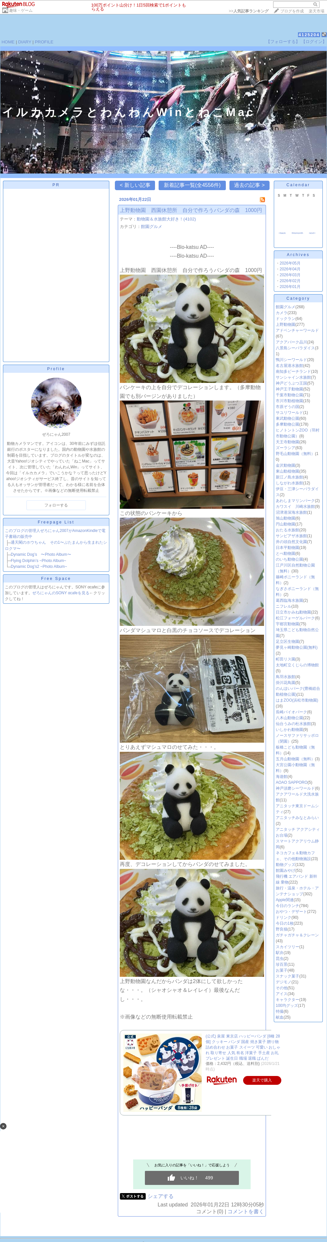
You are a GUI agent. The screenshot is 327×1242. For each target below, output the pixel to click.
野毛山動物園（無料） (295, 453)
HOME (8, 41)
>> (249, 11)
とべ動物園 (285, 553)
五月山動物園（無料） (295, 759)
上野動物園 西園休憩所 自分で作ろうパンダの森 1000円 (191, 210)
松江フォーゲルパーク (295, 618)
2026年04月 (290, 269)
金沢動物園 (285, 465)
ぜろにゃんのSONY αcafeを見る (60, 593)
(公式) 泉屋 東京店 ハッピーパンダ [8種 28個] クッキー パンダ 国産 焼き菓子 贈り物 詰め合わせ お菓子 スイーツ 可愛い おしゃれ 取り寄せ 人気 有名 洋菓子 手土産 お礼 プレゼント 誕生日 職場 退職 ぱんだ (243, 1047)
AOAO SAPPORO (291, 782)
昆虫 (280, 958)
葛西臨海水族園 (289, 600)
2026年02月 (290, 281)
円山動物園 (285, 524)
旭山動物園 (285, 518)
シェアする (161, 1196)
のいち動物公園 (289, 559)
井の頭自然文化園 (291, 541)
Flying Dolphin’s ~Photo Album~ (38, 560)
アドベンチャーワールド (297, 330)
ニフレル (283, 606)
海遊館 (282, 776)
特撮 (280, 1011)
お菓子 (282, 970)
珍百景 (282, 964)
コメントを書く (245, 1211)
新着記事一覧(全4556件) (192, 185)
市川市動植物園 (289, 401)
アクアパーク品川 (291, 342)
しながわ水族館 (289, 483)
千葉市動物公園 (289, 395)
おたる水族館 (287, 530)
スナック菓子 (287, 976)
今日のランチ (287, 905)
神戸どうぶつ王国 (291, 383)
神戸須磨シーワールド (295, 788)
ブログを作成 (292, 11)
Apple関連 (285, 900)
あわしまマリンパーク (295, 500)
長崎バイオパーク (291, 712)
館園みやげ (285, 870)
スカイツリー (287, 947)
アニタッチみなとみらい (297, 817)
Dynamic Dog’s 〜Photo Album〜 (41, 554)
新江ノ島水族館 (289, 477)
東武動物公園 (287, 418)
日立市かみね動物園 (293, 612)
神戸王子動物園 (289, 389)
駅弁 (280, 952)
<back (282, 233)
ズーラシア (285, 448)
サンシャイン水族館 (293, 377)
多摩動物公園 (287, 424)
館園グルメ (151, 226)
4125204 (309, 34)
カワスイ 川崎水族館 (295, 506)
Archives (298, 254)
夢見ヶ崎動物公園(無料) (297, 647)
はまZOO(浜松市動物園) (297, 700)
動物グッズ (285, 864)
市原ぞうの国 (287, 406)
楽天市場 (316, 11)
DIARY (24, 41)
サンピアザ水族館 (291, 536)
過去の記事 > (249, 185)
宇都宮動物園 (287, 624)
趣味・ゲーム (21, 10)
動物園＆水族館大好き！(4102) (166, 219)
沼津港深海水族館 (291, 512)
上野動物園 (285, 324)
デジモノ (283, 982)
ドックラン (285, 318)
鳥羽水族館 (285, 676)
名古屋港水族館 (289, 365)
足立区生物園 (287, 641)
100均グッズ (287, 1005)
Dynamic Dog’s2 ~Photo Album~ (39, 566)
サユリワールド (289, 412)
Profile (56, 369)
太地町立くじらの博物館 (297, 665)
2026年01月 (290, 286)
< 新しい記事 (135, 185)
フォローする (56, 505)
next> (312, 233)
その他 (282, 988)
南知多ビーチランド (293, 371)
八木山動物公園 (289, 718)
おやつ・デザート (291, 911)
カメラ (282, 312)
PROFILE (44, 41)
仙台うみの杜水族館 (293, 723)
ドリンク (283, 917)
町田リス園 (285, 659)
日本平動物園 (287, 547)
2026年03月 (290, 275)
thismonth (297, 233)
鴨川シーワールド (291, 359)
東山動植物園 (287, 471)
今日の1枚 (285, 923)
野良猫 (282, 929)
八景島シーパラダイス (295, 348)
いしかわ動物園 (289, 729)
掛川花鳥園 (285, 682)
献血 (280, 1017)
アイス (282, 994)
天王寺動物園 (287, 442)
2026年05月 (290, 263)
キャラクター (287, 999)
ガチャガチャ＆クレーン (297, 935)
